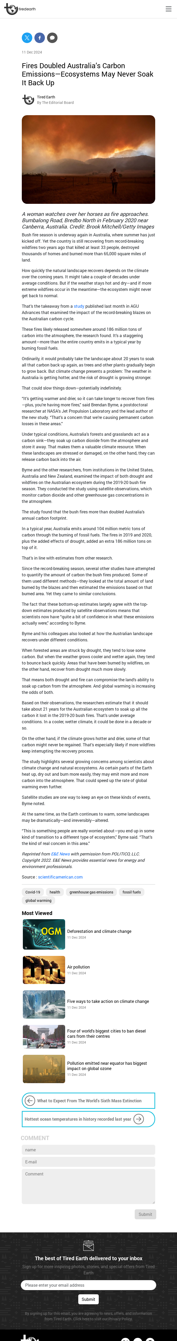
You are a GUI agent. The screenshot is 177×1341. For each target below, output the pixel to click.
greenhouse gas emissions (91, 892)
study (79, 306)
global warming (38, 900)
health (55, 892)
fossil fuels (132, 892)
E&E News (61, 853)
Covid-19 (32, 892)
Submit (145, 1214)
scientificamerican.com (60, 877)
